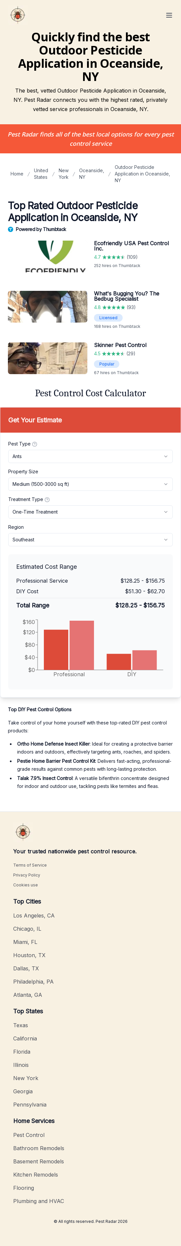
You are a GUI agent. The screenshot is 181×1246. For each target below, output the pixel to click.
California (25, 1038)
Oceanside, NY (91, 174)
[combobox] (90, 456)
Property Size (23, 471)
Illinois (21, 1065)
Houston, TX (29, 955)
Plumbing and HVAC (38, 1201)
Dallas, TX (26, 968)
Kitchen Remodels (35, 1174)
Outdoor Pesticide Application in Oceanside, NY (142, 173)
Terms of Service (30, 865)
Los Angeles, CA (34, 915)
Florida (21, 1051)
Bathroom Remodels (38, 1148)
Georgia (23, 1091)
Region (16, 527)
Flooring (23, 1188)
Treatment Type (29, 499)
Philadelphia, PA (33, 981)
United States (41, 174)
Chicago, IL (27, 928)
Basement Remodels (38, 1161)
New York (64, 174)
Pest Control (29, 1135)
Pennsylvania (29, 1104)
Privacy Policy (26, 875)
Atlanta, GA (27, 995)
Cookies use (25, 884)
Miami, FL (25, 942)
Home (17, 173)
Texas (20, 1025)
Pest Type (22, 444)
